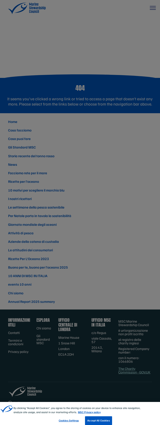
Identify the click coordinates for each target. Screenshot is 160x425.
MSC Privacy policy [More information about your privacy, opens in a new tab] (89, 415)
